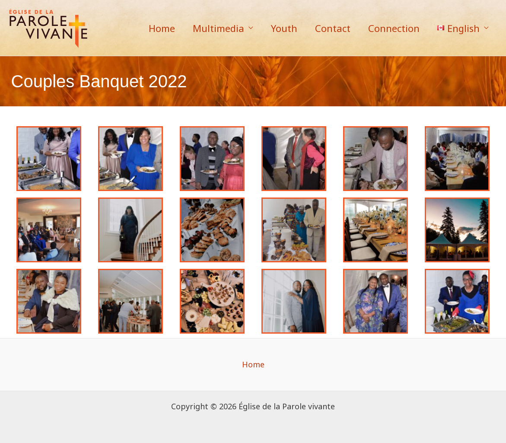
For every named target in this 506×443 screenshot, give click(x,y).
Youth (279, 28)
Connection (391, 28)
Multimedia (212, 28)
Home (154, 28)
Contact (329, 28)
